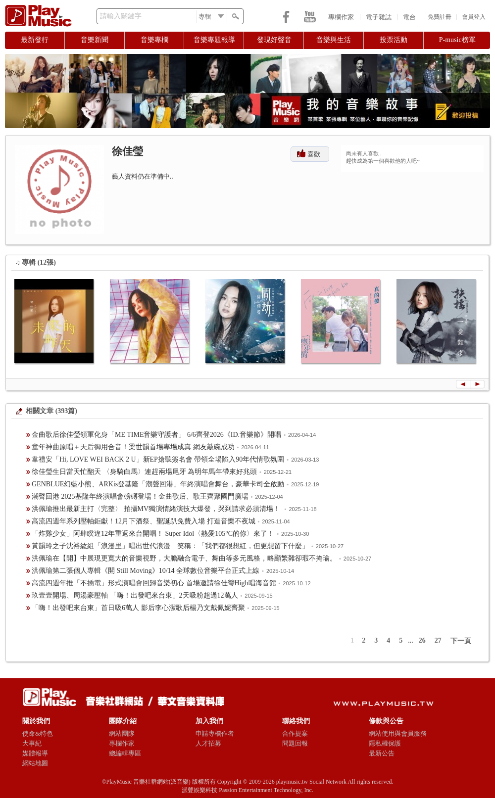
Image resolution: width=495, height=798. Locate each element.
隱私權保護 (385, 743)
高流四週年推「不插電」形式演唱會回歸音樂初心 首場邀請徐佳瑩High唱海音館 (154, 583)
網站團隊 (122, 733)
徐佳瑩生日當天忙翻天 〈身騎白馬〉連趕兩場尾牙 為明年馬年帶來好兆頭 (144, 471)
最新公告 (382, 753)
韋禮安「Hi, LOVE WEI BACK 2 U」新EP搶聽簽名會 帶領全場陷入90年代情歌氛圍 (158, 459)
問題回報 (295, 743)
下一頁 (460, 641)
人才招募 (208, 743)
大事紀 (32, 743)
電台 (409, 17)
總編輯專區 (125, 753)
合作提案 (295, 733)
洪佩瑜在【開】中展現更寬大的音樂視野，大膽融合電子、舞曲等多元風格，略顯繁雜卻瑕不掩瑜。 (184, 558)
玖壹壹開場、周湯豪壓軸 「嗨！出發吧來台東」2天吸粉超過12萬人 (135, 595)
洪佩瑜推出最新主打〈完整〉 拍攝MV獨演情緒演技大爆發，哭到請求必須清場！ (157, 509)
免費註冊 (439, 17)
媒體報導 (35, 753)
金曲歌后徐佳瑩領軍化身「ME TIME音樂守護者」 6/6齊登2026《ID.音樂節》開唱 (156, 434)
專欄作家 (341, 17)
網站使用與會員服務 (398, 733)
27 (438, 640)
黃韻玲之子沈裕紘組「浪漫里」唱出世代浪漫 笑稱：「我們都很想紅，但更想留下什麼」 (170, 546)
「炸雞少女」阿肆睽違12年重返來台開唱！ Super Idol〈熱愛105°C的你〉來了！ (153, 533)
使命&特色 (37, 733)
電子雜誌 (379, 17)
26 (422, 640)
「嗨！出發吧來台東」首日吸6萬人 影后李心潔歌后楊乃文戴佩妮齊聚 (138, 607)
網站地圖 (35, 763)
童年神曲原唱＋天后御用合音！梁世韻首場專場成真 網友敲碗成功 (133, 447)
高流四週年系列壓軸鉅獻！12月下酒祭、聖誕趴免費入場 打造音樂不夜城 (143, 521)
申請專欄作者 (215, 733)
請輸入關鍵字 (121, 16)
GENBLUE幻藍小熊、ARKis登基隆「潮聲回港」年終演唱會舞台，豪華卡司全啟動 (158, 484)
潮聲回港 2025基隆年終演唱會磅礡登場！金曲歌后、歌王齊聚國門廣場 (140, 496)
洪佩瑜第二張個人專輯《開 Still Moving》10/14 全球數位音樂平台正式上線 (145, 570)
